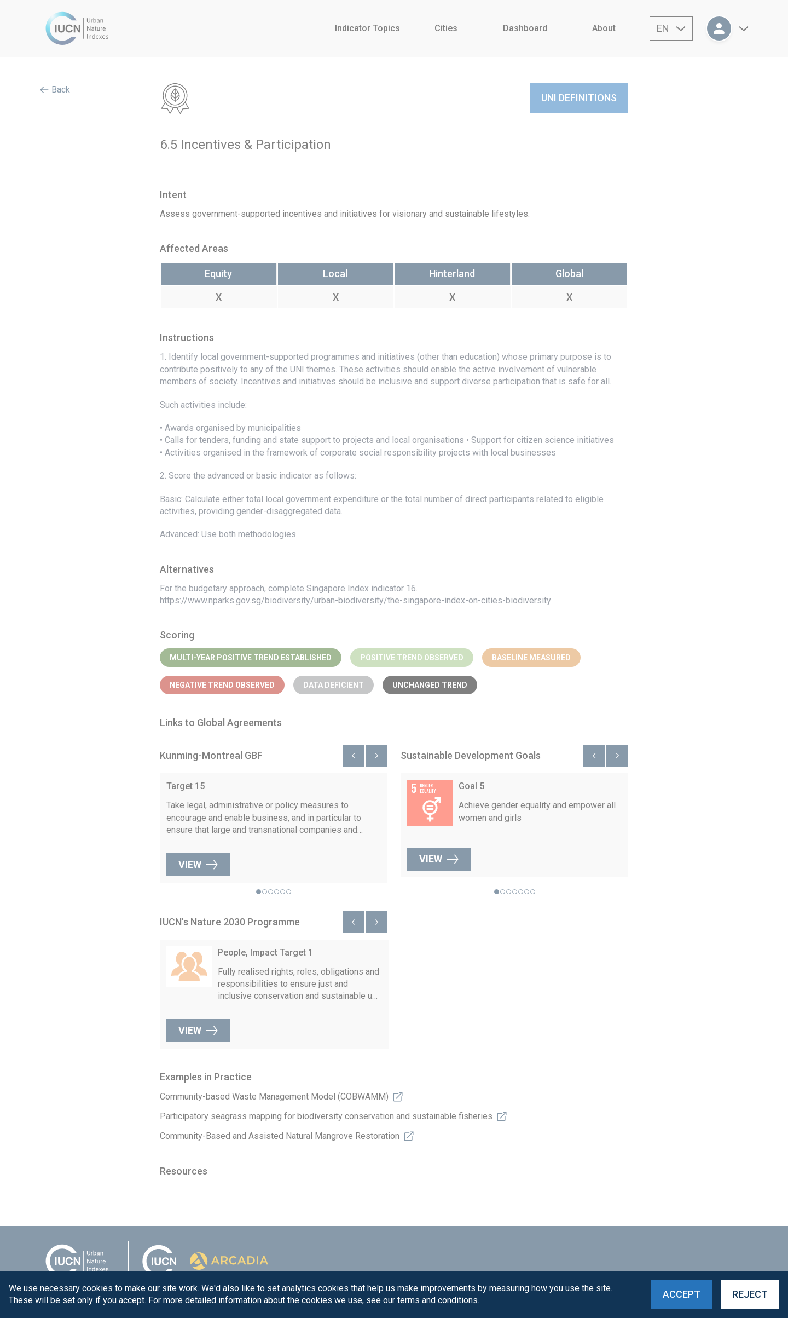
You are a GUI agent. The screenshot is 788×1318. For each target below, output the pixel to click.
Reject (750, 1294)
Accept (681, 1294)
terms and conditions (437, 1300)
